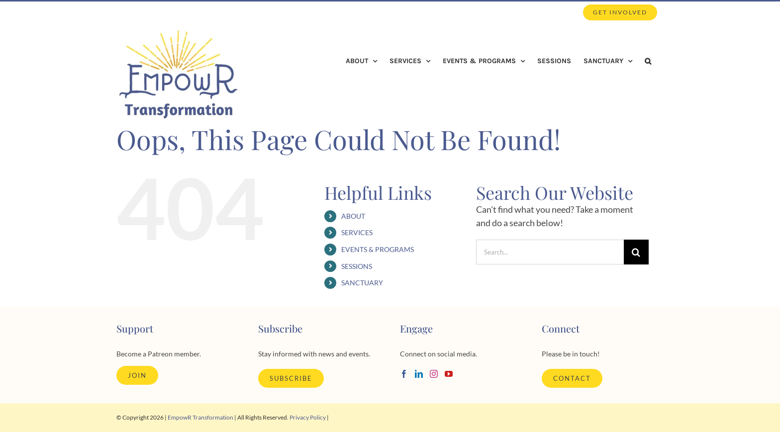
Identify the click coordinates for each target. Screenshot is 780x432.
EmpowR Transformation (200, 417)
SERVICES (357, 232)
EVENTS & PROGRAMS (377, 249)
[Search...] (550, 252)
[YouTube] (449, 374)
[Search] (636, 252)
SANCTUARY (362, 282)
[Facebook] (404, 374)
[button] (648, 61)
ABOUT (353, 216)
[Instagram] (434, 374)
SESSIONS (356, 266)
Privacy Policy (308, 417)
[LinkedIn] (419, 374)
